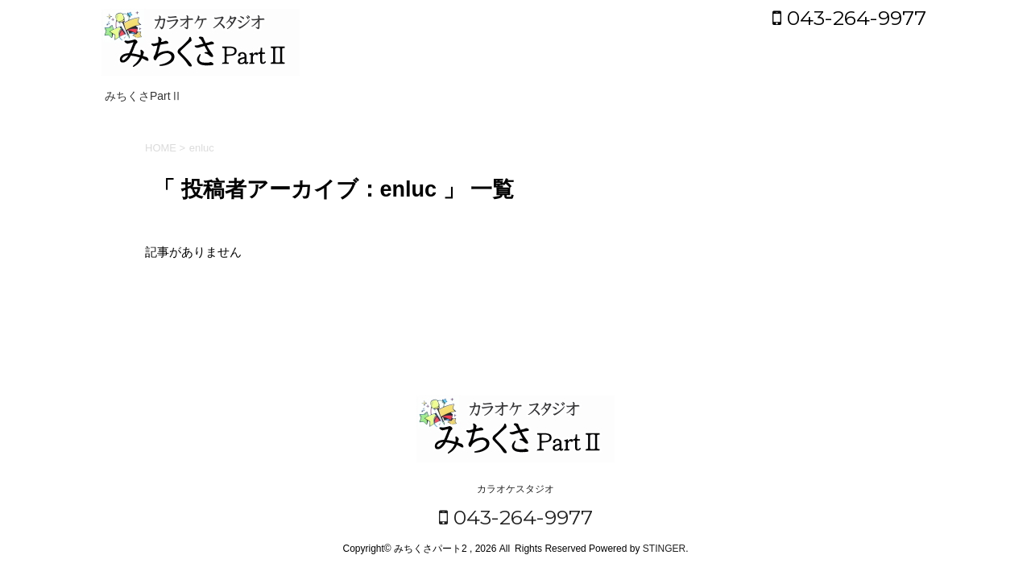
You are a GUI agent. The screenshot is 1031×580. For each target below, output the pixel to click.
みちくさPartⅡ (143, 95)
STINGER (664, 548)
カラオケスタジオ (515, 489)
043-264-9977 (849, 18)
